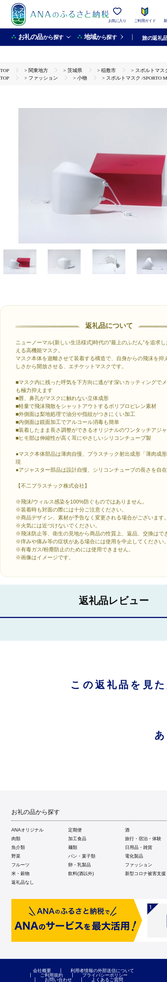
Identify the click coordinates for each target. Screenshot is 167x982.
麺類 (72, 847)
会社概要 (42, 970)
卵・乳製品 (79, 864)
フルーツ (20, 864)
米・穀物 (20, 873)
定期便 (75, 830)
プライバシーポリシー (105, 975)
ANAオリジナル (27, 830)
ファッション (138, 864)
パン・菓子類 (81, 856)
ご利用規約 (51, 975)
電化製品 (134, 856)
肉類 (15, 838)
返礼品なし (22, 882)
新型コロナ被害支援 (145, 873)
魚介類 (18, 847)
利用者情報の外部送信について (102, 970)
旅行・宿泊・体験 (143, 838)
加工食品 (77, 838)
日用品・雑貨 (138, 847)
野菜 (15, 856)
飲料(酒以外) (81, 873)
